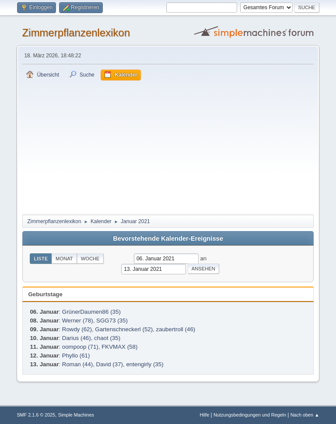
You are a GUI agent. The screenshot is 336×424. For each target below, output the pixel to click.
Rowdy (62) (77, 329)
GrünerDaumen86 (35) (91, 311)
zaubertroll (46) (176, 329)
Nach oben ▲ (304, 414)
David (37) (109, 364)
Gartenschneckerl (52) (124, 329)
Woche (90, 258)
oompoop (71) (80, 346)
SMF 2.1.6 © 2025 (36, 414)
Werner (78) (77, 320)
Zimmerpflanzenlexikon (76, 33)
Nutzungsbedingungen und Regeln (250, 414)
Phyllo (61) (76, 355)
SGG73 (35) (112, 320)
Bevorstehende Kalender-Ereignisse (168, 238)
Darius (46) (76, 338)
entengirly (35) (144, 364)
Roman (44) (77, 364)
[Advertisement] (168, 146)
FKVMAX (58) (119, 346)
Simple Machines (76, 414)
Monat (64, 258)
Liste (41, 258)
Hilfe (205, 414)
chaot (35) (107, 338)
